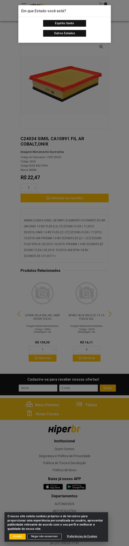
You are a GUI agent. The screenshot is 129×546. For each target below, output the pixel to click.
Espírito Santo (64, 23)
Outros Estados (64, 33)
